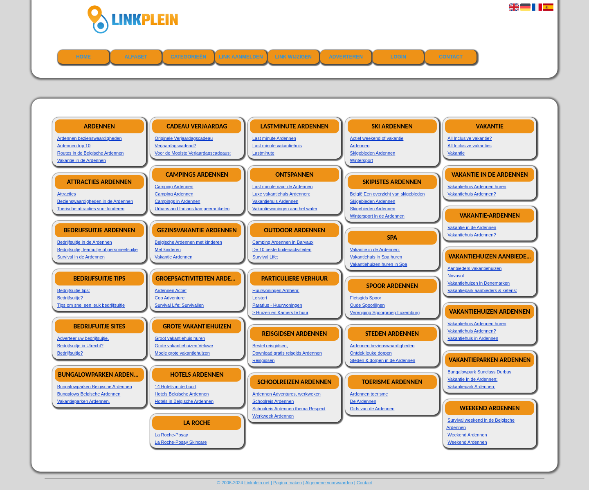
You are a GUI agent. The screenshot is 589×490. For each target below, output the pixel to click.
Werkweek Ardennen (273, 416)
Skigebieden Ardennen (373, 153)
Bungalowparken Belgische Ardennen (94, 386)
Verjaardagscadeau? (175, 145)
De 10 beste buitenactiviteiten (281, 249)
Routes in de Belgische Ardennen (90, 153)
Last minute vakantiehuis (277, 145)
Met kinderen (168, 249)
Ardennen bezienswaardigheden (89, 138)
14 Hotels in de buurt (175, 386)
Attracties (66, 193)
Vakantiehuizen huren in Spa (378, 264)
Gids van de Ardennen (372, 408)
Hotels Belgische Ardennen (182, 393)
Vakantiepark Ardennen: (471, 386)
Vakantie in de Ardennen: (375, 249)
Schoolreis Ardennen (273, 401)
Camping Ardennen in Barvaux (282, 242)
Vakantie (456, 153)
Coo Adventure (169, 297)
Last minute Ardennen (274, 138)
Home (83, 57)
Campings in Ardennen (177, 201)
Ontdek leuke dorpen (371, 353)
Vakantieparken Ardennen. (83, 401)
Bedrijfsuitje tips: (73, 290)
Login (398, 57)
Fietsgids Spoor (365, 297)
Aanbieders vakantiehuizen (474, 268)
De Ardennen (363, 401)
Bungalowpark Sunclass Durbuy (479, 371)
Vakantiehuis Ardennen (275, 201)
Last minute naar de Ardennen (282, 186)
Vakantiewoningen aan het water (284, 208)
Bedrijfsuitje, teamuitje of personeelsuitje (97, 249)
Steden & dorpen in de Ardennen (383, 360)
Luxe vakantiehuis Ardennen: (281, 193)
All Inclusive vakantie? (469, 138)
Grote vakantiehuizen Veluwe (184, 345)
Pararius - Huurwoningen (277, 305)
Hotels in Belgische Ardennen (184, 401)
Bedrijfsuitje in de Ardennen (84, 242)
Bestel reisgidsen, (270, 345)
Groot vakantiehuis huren (180, 338)
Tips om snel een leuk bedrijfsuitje (91, 305)
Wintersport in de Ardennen (377, 216)
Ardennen (360, 145)
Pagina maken (287, 482)
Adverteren (346, 57)
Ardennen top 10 (73, 145)
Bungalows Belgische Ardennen (89, 393)
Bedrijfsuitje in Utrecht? (80, 345)
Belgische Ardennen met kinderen (188, 242)
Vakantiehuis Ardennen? (471, 193)
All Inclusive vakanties (469, 145)
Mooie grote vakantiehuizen (182, 353)
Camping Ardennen (174, 186)
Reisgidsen (263, 360)
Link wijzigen (293, 57)
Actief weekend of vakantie (377, 138)
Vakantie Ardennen (173, 256)
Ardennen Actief (171, 290)
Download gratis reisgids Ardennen (287, 353)
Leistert (259, 297)
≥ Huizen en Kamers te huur (280, 312)
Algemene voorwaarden (329, 482)
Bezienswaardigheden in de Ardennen (95, 201)
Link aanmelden (241, 57)
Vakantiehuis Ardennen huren (476, 186)
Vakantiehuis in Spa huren (376, 256)
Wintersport (361, 160)
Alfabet (136, 57)
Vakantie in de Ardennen (81, 160)
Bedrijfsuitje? (70, 297)
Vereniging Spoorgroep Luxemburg (385, 312)
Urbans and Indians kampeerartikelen (192, 208)
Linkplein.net (257, 482)
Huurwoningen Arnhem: (275, 290)
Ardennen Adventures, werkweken (286, 393)
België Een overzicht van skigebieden (387, 193)
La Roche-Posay (171, 434)
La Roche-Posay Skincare (181, 442)
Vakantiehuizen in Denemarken (478, 283)
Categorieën (188, 57)
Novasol (455, 275)
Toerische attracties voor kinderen (90, 208)
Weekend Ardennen (467, 434)
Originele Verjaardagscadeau (184, 138)
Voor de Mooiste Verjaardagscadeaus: (193, 153)
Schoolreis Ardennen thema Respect (289, 408)
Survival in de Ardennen (81, 256)
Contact (451, 57)
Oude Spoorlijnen (367, 305)
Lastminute (263, 153)
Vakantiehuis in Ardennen (472, 338)
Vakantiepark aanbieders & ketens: (482, 290)
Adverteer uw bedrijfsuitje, (83, 338)
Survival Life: (265, 256)
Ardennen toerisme (369, 393)
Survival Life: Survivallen (179, 305)
